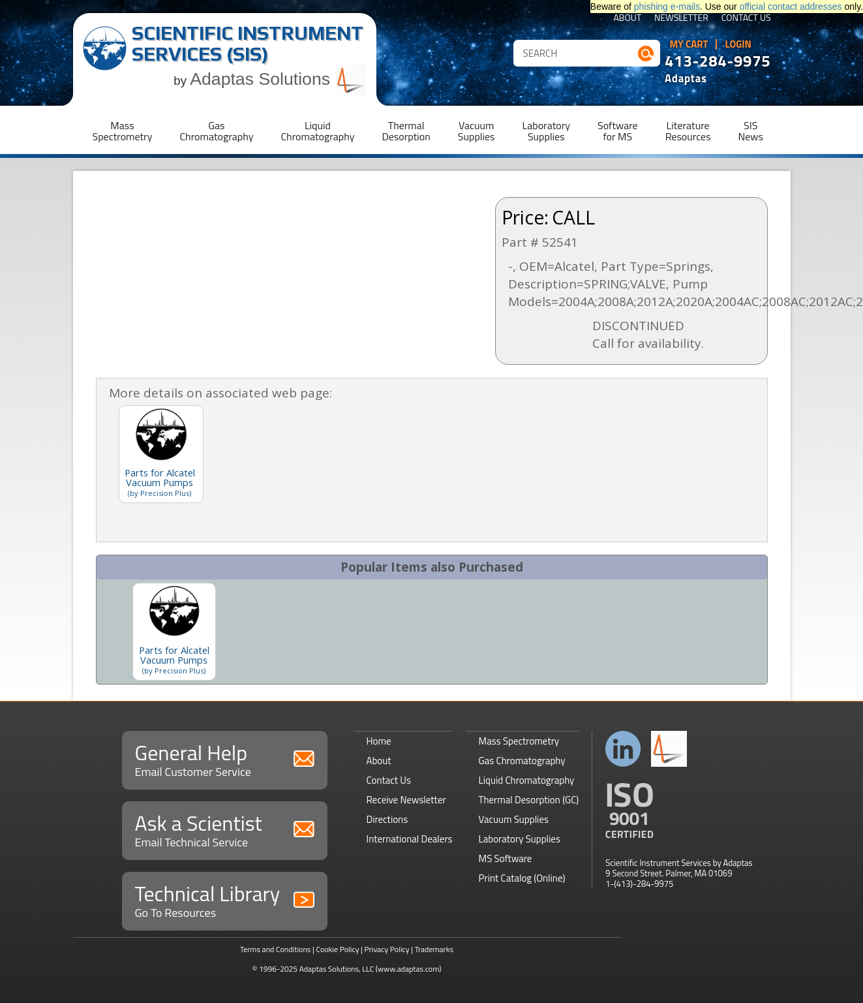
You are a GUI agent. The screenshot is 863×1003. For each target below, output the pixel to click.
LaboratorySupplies (546, 130)
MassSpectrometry (123, 130)
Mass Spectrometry (519, 740)
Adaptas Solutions (278, 79)
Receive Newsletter (406, 799)
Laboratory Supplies (519, 838)
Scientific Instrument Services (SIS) (247, 43)
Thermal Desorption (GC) (529, 799)
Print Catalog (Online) (522, 878)
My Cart (689, 44)
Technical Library (224, 899)
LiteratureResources (688, 130)
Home (379, 740)
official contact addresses (791, 6)
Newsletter (681, 18)
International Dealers (410, 838)
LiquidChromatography (317, 130)
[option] (174, 632)
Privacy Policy (387, 949)
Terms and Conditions (275, 949)
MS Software (505, 858)
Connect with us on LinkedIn (623, 749)
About (627, 18)
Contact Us (746, 18)
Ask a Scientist (224, 829)
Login (738, 44)
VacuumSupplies (476, 130)
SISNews (750, 130)
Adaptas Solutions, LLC (336, 969)
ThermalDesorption (406, 130)
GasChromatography (216, 130)
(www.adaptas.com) (409, 969)
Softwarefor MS (618, 130)
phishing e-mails (667, 6)
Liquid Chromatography (527, 780)
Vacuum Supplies (514, 819)
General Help (224, 758)
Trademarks (434, 949)
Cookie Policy (337, 949)
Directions (387, 819)
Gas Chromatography (522, 760)
